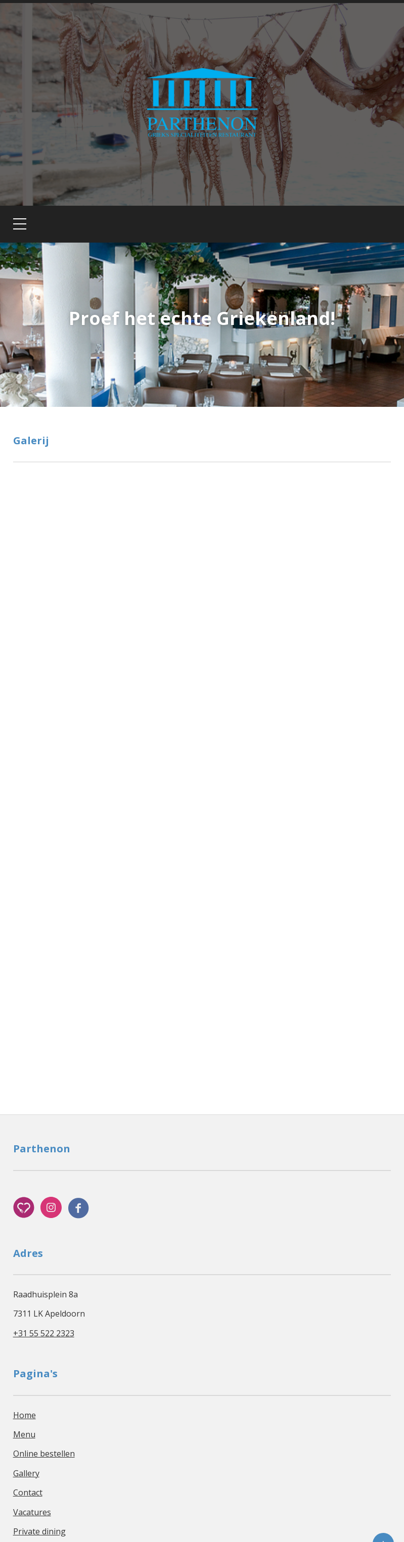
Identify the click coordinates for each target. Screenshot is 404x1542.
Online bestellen (44, 1453)
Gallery (26, 1473)
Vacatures (32, 1512)
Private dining (39, 1531)
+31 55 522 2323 (43, 1333)
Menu (24, 1434)
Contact (27, 1492)
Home (24, 1415)
